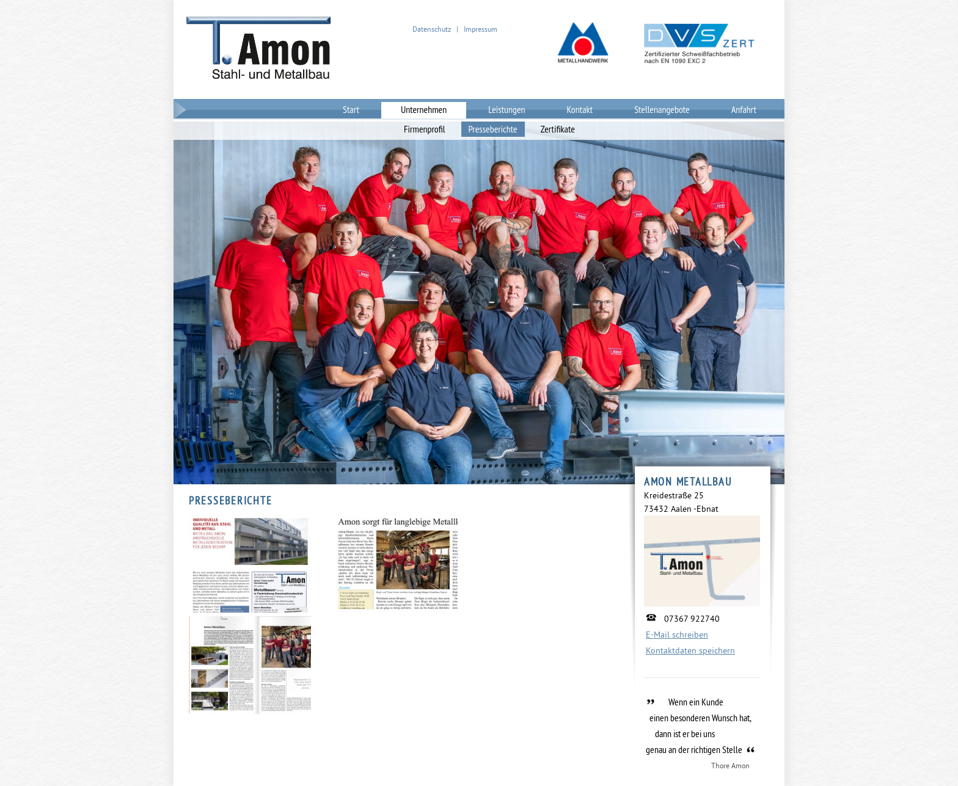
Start (351, 109)
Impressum (480, 29)
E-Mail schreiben (677, 634)
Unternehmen (424, 109)
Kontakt (580, 109)
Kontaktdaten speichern (690, 650)
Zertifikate (558, 129)
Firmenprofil (424, 129)
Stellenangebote (662, 109)
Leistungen (506, 109)
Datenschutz (431, 29)
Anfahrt (743, 109)
